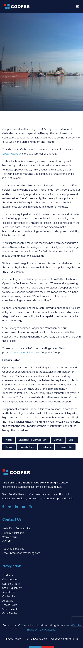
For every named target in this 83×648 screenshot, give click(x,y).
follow (14, 352)
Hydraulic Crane (27, 447)
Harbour (8, 447)
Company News (11, 86)
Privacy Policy (13, 638)
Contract (57, 440)
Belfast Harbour (11, 153)
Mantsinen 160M (65, 447)
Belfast (8, 440)
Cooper (72, 440)
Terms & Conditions (36, 638)
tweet (22, 352)
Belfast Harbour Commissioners (32, 440)
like (36, 352)
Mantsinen (46, 447)
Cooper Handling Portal (64, 638)
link (29, 352)
